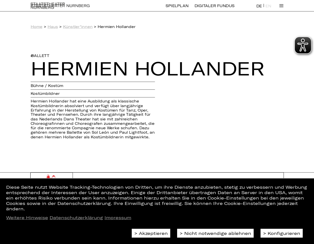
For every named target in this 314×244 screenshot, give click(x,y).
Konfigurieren (284, 233)
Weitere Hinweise (27, 217)
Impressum (118, 217)
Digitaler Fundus (215, 9)
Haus (53, 26)
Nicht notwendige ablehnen (217, 233)
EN (268, 9)
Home (36, 26)
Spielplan (177, 9)
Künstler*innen (78, 26)
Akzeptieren (153, 233)
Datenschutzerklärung (76, 217)
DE (259, 9)
